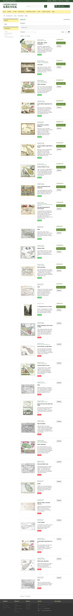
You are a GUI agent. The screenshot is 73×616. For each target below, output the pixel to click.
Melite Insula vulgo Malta (43, 561)
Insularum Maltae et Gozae (43, 166)
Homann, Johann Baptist (42, 164)
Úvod (4, 11)
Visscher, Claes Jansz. (41, 382)
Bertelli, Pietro (40, 227)
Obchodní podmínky (8, 33)
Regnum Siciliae (40, 248)
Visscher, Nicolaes (40, 143)
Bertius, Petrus (40, 284)
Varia (53, 11)
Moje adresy (28, 607)
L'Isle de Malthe (41, 522)
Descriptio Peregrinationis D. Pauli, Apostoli (43, 208)
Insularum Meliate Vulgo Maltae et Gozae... (45, 146)
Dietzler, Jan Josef (41, 62)
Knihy (39, 11)
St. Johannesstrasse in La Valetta (44, 306)
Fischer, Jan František (41, 61)
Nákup (6, 31)
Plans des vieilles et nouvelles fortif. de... (43, 503)
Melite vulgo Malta (41, 84)
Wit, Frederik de (40, 122)
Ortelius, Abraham (40, 184)
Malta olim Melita (41, 267)
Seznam (69, 32)
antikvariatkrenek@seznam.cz (46, 610)
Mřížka (66, 32)
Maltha (39, 483)
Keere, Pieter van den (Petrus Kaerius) (44, 204)
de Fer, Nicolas (40, 82)
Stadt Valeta (40, 64)
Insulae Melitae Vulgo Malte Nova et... (44, 104)
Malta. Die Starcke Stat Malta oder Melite (45, 404)
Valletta (5, 24)
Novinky (9, 11)
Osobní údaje (28, 608)
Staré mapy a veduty (31, 11)
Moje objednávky (28, 604)
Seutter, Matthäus (40, 81)
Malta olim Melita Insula (42, 464)
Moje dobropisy (28, 605)
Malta (38, 229)
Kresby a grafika (46, 11)
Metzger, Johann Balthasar (42, 401)
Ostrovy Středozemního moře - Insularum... (44, 187)
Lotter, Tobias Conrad (41, 40)
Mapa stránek (17, 611)
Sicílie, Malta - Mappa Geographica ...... (42, 43)
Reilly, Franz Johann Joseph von (43, 344)
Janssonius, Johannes (41, 101)
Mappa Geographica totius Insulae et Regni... (45, 326)
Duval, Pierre (39, 481)
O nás (6, 35)
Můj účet (28, 601)
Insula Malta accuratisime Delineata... (43, 125)
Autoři (14, 11)
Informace (7, 28)
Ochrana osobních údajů (18, 608)
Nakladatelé (21, 11)
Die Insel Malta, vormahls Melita (44, 346)
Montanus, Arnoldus (41, 559)
